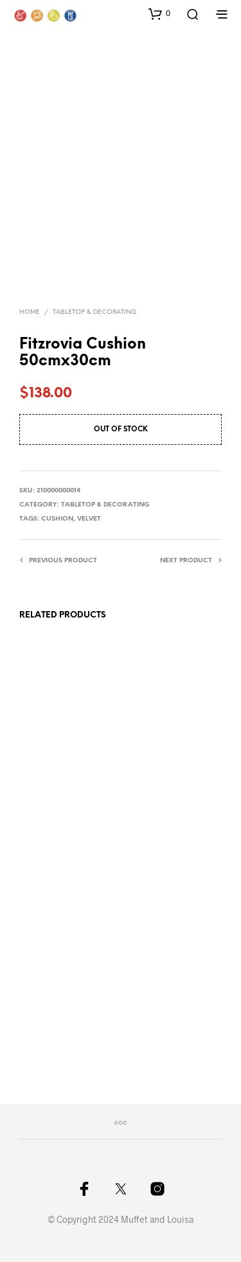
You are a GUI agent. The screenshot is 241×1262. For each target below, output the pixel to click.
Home (29, 312)
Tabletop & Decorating (94, 312)
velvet (89, 519)
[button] (159, 13)
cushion (57, 519)
